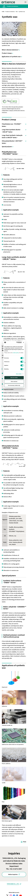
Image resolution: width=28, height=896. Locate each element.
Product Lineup (7, 53)
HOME (3, 11)
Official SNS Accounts (14, 892)
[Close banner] (23, 342)
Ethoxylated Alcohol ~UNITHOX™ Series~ (12, 142)
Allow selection (14, 381)
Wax (17, 11)
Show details (19, 373)
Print (24, 842)
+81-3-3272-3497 (16, 869)
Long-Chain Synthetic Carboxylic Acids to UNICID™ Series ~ (12, 136)
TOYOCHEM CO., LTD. (13, 884)
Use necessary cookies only (14, 385)
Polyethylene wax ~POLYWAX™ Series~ (11, 125)
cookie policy (16, 352)
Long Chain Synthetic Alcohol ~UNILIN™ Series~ (11, 131)
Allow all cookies (14, 377)
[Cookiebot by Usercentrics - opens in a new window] (17, 342)
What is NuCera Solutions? (10, 50)
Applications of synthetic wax (11, 56)
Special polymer (7, 146)
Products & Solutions (10, 11)
